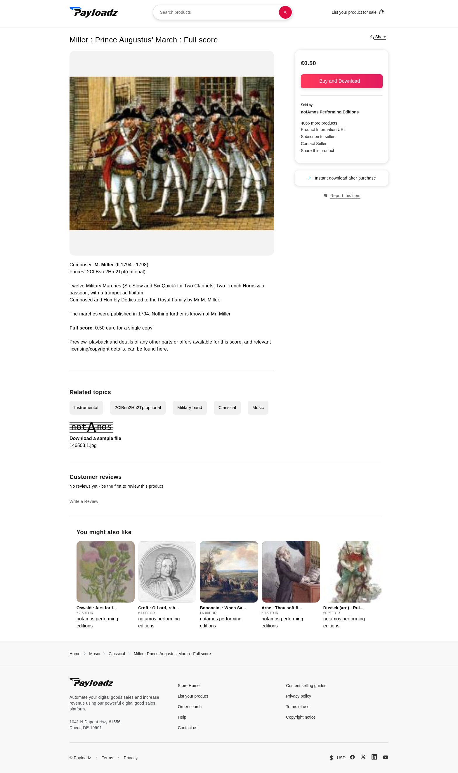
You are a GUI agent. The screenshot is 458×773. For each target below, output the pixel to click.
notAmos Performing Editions (330, 112)
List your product (193, 696)
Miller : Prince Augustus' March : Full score (172, 653)
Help (182, 717)
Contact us (187, 727)
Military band (189, 407)
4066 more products (319, 123)
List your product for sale (358, 12)
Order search (190, 706)
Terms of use (297, 706)
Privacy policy (298, 696)
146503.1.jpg (83, 445)
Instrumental (86, 407)
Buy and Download (341, 81)
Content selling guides (306, 685)
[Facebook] (352, 757)
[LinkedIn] (374, 757)
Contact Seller (314, 143)
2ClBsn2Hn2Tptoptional (138, 407)
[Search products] (285, 12)
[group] (106, 585)
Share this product (317, 150)
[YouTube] (385, 757)
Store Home (189, 685)
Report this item (341, 195)
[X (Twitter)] (363, 756)
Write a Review (84, 501)
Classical (227, 407)
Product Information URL (323, 129)
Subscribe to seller (317, 136)
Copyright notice (300, 717)
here (162, 348)
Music (258, 407)
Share (377, 36)
